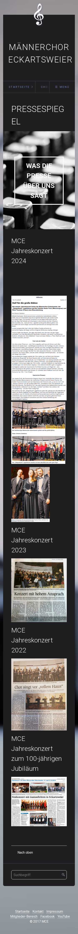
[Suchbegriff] (39, 874)
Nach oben (25, 852)
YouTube (64, 916)
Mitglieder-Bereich (23, 916)
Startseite (19, 86)
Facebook (47, 916)
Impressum (54, 911)
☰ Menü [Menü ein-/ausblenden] (62, 86)
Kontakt (37, 911)
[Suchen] (63, 874)
